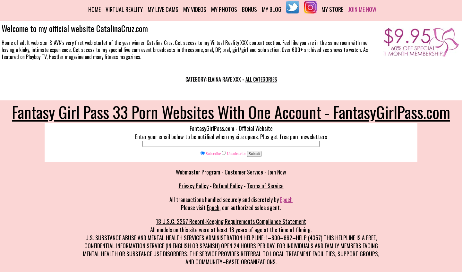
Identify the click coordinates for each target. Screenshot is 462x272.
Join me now (362, 9)
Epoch (286, 199)
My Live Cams (163, 9)
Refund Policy (228, 186)
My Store (332, 9)
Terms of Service (265, 186)
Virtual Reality (124, 9)
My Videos (194, 9)
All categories (261, 79)
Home (94, 9)
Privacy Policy (194, 186)
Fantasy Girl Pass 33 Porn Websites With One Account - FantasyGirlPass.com (231, 111)
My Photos (224, 9)
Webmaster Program (198, 172)
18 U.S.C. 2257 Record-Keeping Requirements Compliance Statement (231, 221)
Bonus (249, 9)
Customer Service (244, 172)
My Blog (271, 9)
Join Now (277, 172)
